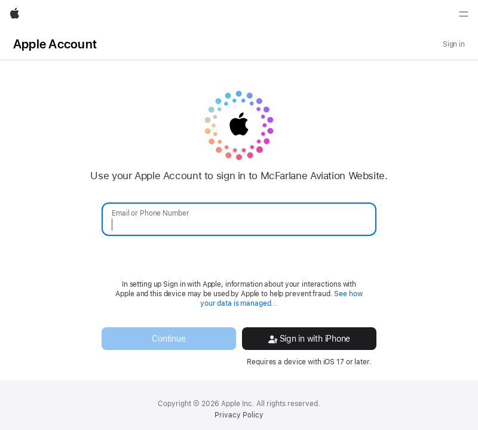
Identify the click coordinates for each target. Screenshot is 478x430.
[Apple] (14, 14)
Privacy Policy (239, 415)
